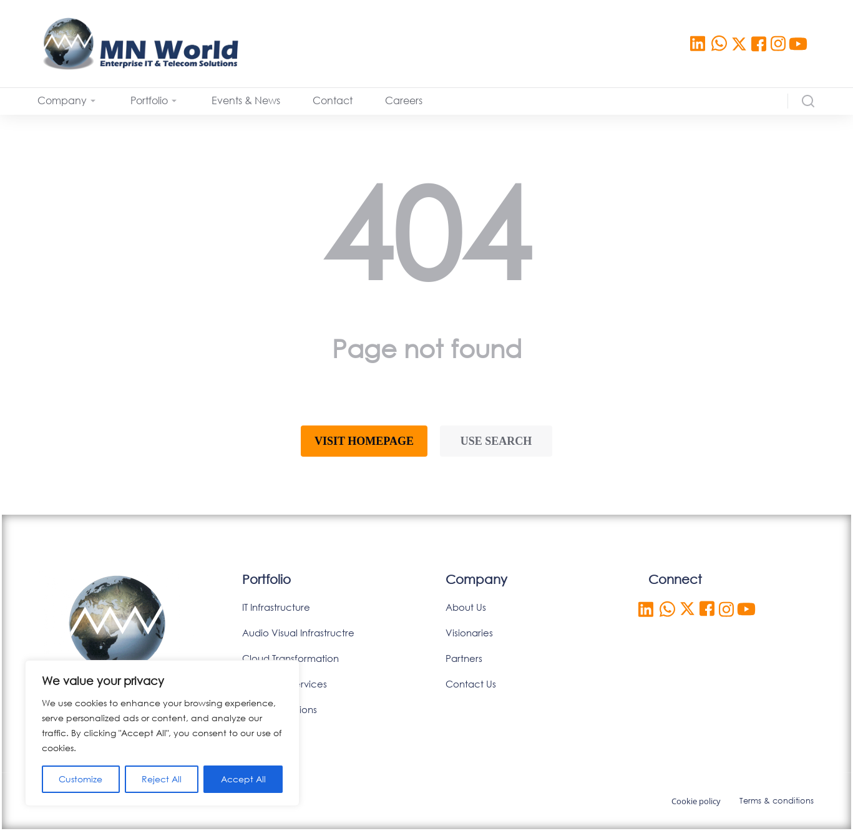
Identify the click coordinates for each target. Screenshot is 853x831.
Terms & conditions (776, 800)
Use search (496, 441)
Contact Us (471, 684)
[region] (162, 733)
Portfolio (266, 579)
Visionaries (469, 632)
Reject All (162, 779)
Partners (464, 658)
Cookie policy (696, 801)
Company (476, 579)
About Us (466, 607)
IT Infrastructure (276, 607)
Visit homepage (364, 441)
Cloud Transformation (290, 658)
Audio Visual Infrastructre (298, 632)
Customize (80, 779)
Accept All (243, 779)
